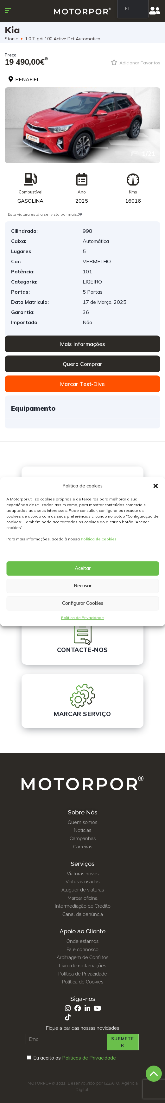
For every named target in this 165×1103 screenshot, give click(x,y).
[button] (155, 486)
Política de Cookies (99, 539)
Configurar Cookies (82, 603)
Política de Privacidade (82, 617)
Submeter (122, 1042)
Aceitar (83, 568)
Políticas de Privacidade (89, 1057)
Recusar (83, 586)
